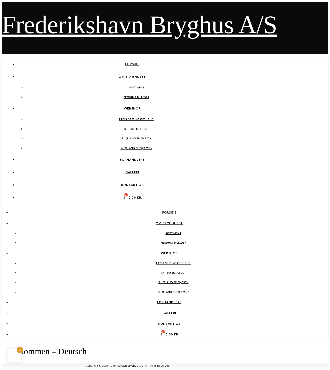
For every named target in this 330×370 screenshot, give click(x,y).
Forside (132, 64)
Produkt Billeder (136, 97)
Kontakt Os (132, 185)
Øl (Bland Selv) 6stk (136, 138)
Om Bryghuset (132, 76)
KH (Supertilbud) (136, 129)
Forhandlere (132, 159)
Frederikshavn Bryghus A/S (139, 25)
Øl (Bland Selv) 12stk (136, 148)
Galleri (132, 172)
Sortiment (136, 87)
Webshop (132, 108)
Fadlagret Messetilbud (136, 119)
